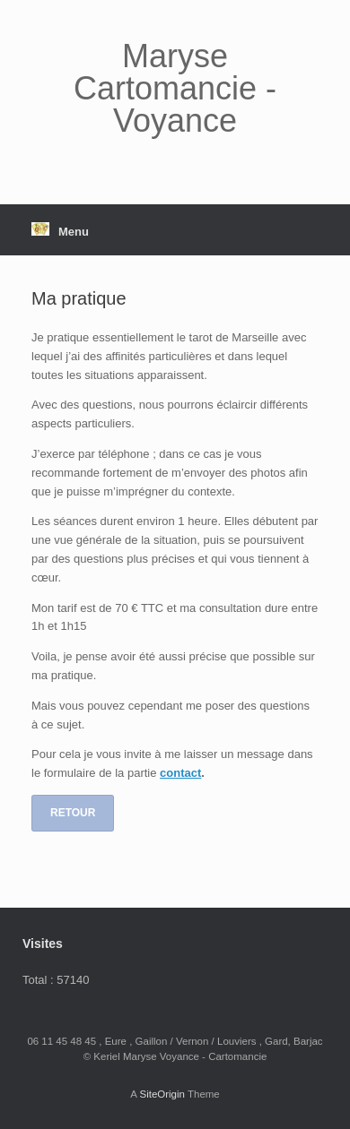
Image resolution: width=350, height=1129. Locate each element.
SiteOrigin (162, 1094)
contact (180, 773)
